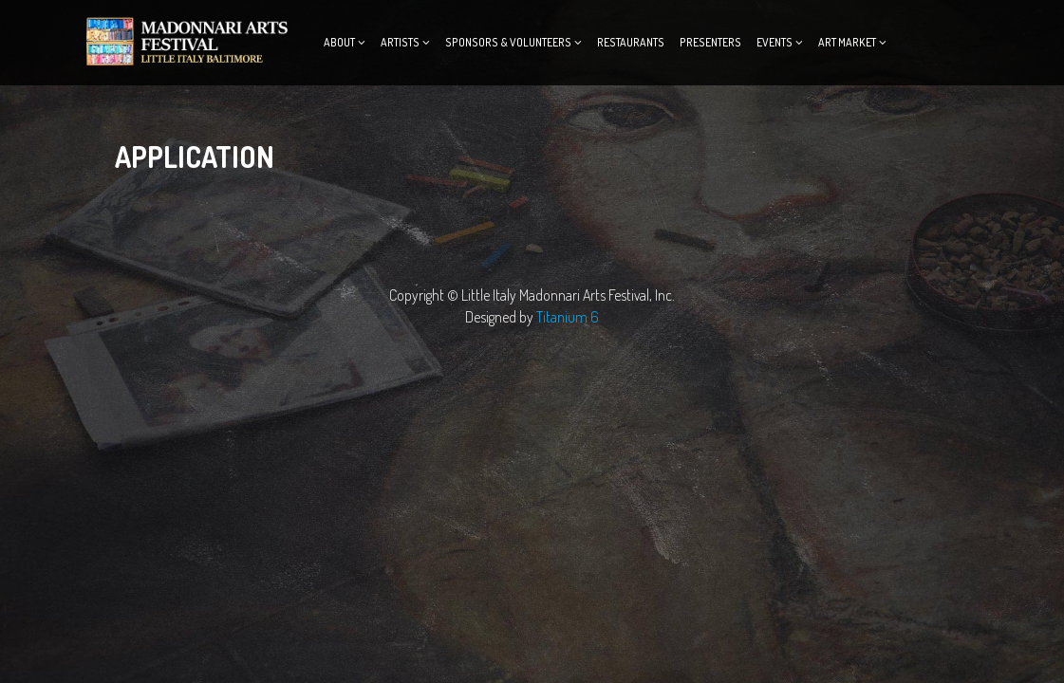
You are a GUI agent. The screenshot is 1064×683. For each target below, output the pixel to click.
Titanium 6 (567, 316)
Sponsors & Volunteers (508, 42)
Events (774, 42)
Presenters (710, 42)
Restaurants (630, 42)
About (339, 42)
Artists (400, 42)
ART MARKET (847, 42)
